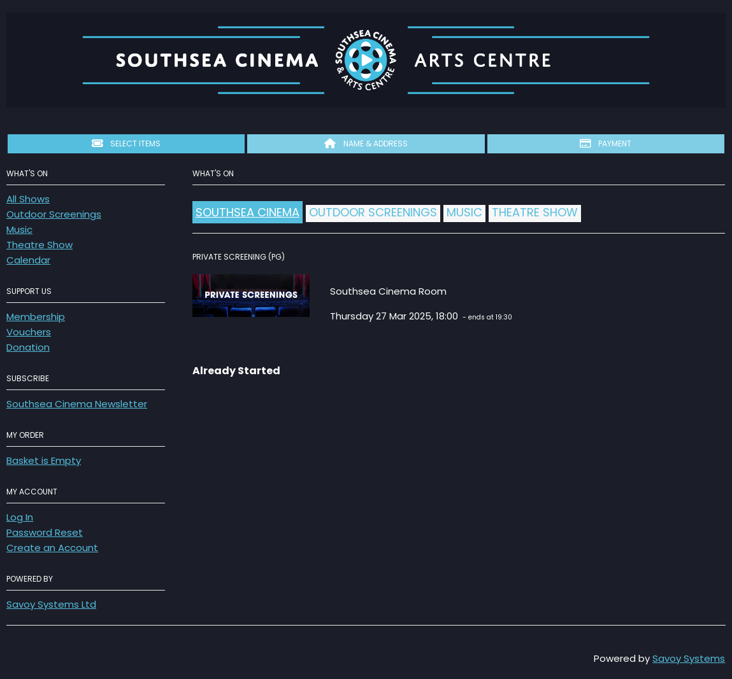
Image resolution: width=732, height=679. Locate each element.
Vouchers (28, 332)
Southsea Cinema (247, 212)
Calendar (28, 260)
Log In (19, 517)
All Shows (28, 199)
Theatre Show (39, 244)
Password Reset (44, 532)
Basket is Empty (43, 460)
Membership (35, 316)
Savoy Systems (688, 658)
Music (19, 229)
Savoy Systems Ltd (51, 604)
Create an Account (52, 547)
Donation (28, 347)
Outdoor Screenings (53, 214)
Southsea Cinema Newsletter (76, 403)
